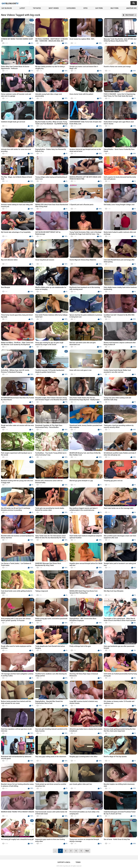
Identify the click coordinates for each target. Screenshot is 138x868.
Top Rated (37, 8)
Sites (85, 8)
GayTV (10, 3)
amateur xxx (131, 8)
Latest (22, 8)
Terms (78, 862)
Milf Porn (114, 8)
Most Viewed (54, 8)
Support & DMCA (63, 862)
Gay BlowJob (7, 8)
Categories (71, 8)
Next (87, 851)
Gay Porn (99, 8)
